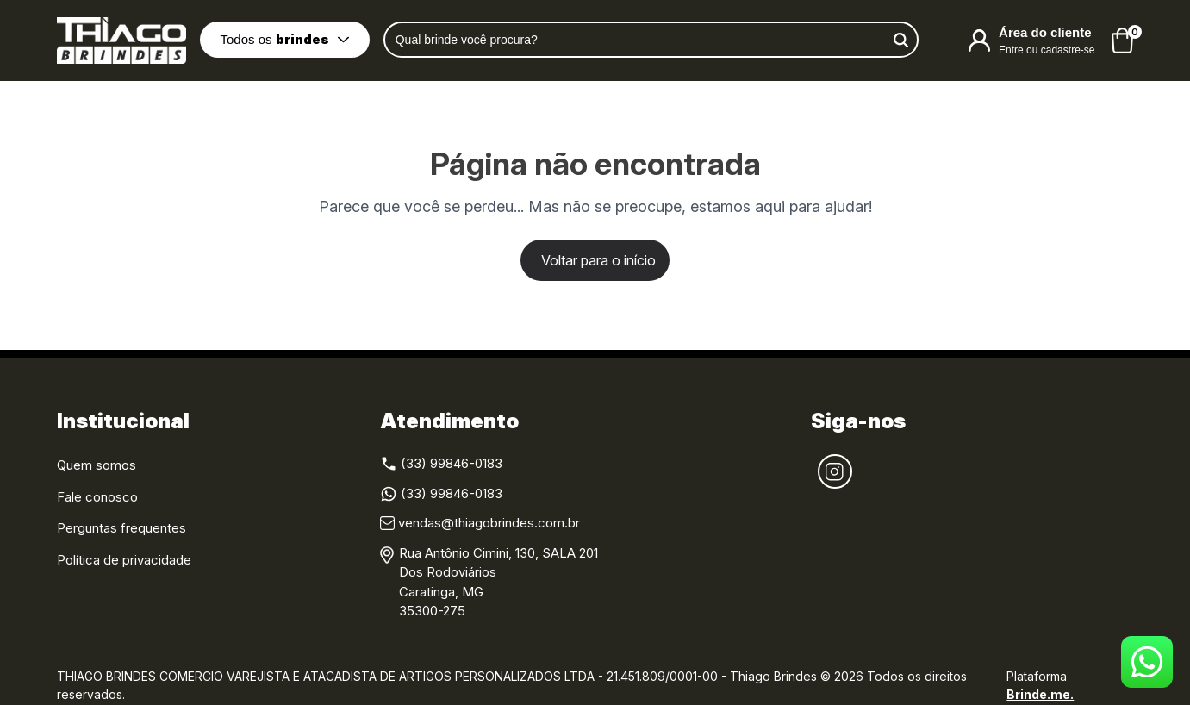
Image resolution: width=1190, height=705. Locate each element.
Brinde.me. (1040, 694)
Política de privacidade (124, 560)
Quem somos (96, 465)
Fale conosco (97, 497)
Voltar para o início (598, 260)
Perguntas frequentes (121, 528)
